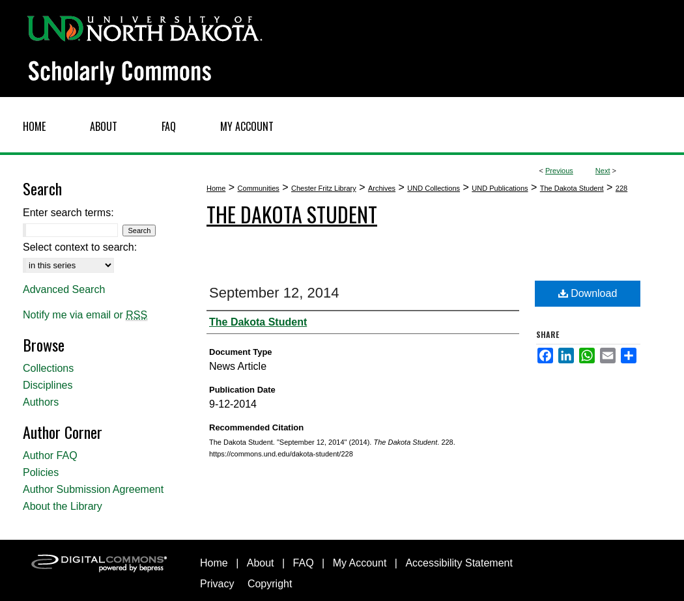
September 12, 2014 (274, 293)
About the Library (62, 506)
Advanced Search (64, 289)
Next (602, 171)
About (260, 562)
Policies (41, 472)
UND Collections (433, 188)
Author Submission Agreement (93, 489)
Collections (48, 368)
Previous (559, 171)
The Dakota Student (572, 188)
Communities (258, 188)
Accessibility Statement (459, 562)
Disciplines (47, 385)
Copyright (270, 583)
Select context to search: (80, 247)
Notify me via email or (85, 315)
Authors (41, 402)
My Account (360, 562)
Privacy (217, 583)
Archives (381, 188)
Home (216, 188)
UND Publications (500, 188)
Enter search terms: (68, 212)
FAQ (303, 562)
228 (621, 188)
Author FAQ (50, 455)
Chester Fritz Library (323, 188)
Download (588, 293)
